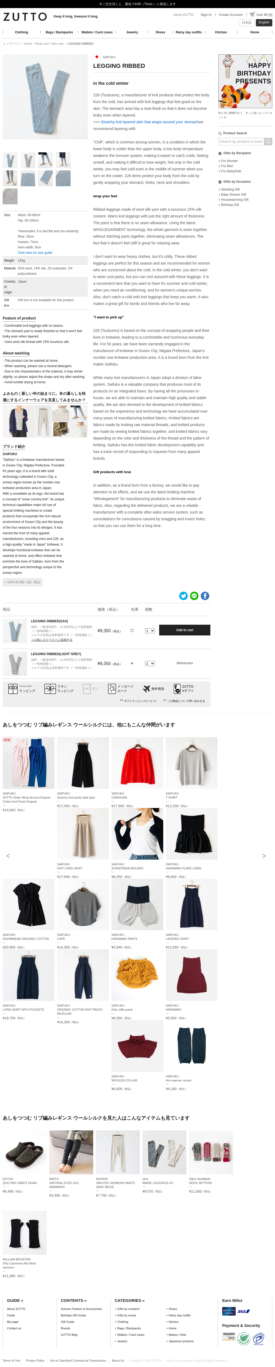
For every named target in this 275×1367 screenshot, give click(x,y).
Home (254, 32)
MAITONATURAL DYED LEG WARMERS (64, 1183)
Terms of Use (11, 1360)
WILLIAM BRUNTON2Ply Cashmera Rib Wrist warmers (19, 1263)
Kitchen (221, 32)
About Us (118, 1360)
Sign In (206, 15)
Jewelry (132, 32)
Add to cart (184, 630)
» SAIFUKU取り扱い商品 (22, 582)
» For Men (225, 166)
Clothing (21, 32)
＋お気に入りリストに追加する (51, 639)
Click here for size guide (35, 253)
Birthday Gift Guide (73, 1315)
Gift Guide (67, 1321)
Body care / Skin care (50, 43)
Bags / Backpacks (59, 32)
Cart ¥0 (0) (264, 15)
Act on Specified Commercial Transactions (78, 1360)
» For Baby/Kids (229, 171)
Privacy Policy (35, 1360)
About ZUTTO (183, 15)
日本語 (247, 22)
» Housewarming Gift (233, 200)
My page (12, 1321)
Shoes (160, 32)
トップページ (11, 43)
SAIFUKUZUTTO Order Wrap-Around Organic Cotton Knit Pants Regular (27, 797)
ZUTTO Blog (69, 1334)
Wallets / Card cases (97, 32)
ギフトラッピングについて (140, 701)
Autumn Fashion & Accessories (81, 1308)
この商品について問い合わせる (186, 701)
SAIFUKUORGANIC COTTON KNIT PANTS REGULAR (79, 1009)
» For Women (228, 161)
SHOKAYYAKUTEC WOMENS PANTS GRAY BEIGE (115, 1183)
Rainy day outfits (189, 32)
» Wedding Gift (229, 189)
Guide (11, 1315)
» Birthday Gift (228, 205)
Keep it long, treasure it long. (76, 16)
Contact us (14, 1328)
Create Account (231, 15)
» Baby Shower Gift (232, 194)
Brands (65, 1328)
